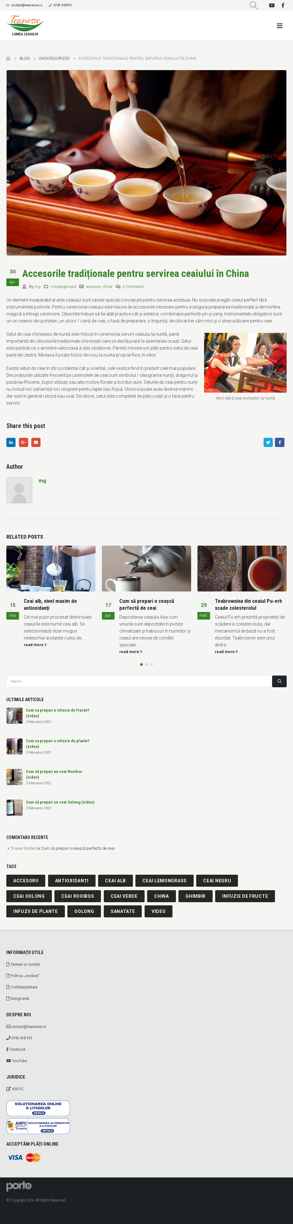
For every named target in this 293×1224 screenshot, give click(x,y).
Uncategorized (63, 286)
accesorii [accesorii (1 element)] (25, 880)
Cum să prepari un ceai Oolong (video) (60, 802)
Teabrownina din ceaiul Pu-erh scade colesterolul (248, 604)
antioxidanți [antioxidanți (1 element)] (72, 880)
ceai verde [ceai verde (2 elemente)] (124, 896)
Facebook (279, 442)
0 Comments (133, 286)
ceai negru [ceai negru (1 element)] (217, 880)
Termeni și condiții (23, 964)
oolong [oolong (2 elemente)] (84, 911)
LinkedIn (11, 442)
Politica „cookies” (23, 975)
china (107, 286)
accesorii (93, 286)
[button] (141, 664)
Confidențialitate (21, 987)
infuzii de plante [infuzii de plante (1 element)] (35, 911)
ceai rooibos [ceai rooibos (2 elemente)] (77, 896)
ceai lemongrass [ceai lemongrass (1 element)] (164, 880)
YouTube (16, 1060)
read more (35, 644)
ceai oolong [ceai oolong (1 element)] (29, 896)
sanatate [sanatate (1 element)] (123, 911)
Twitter (268, 442)
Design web (17, 998)
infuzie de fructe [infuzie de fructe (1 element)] (245, 896)
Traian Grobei (23, 848)
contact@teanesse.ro (24, 5)
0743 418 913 (19, 1038)
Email (36, 442)
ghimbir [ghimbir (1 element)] (195, 896)
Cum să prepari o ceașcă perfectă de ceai (146, 604)
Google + (23, 442)
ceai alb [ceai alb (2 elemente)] (115, 880)
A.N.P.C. (15, 1088)
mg (37, 286)
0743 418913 (60, 5)
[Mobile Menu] (282, 25)
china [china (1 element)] (161, 896)
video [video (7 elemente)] (159, 911)
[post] (14, 715)
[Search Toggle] (254, 5)
